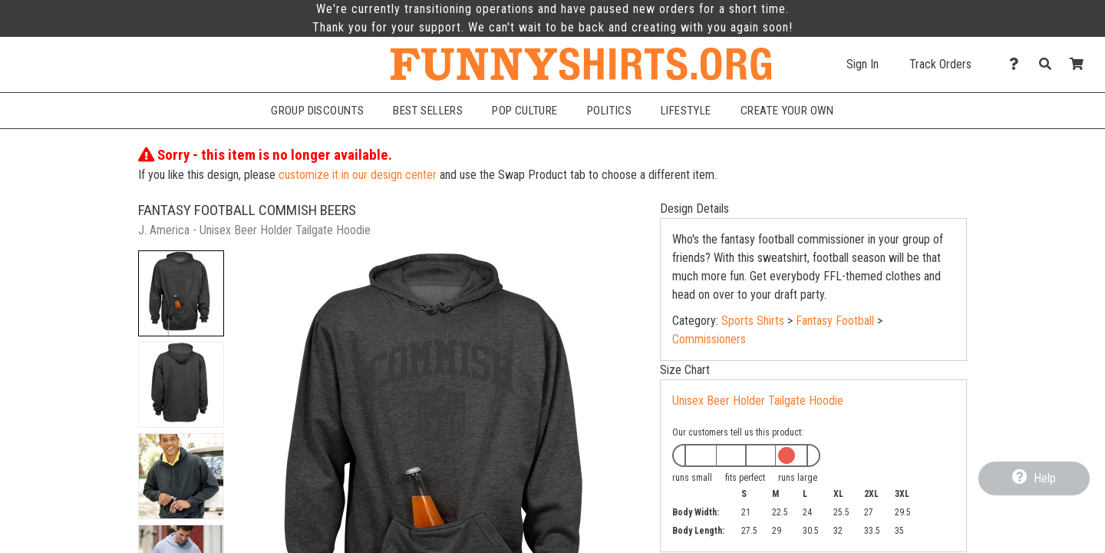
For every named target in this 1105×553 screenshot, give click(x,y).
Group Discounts (317, 111)
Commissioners (709, 339)
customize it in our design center (358, 174)
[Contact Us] (1018, 64)
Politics (609, 111)
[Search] (1049, 64)
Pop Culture (525, 111)
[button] (181, 293)
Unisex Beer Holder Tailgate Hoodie (757, 400)
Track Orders (940, 64)
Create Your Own (787, 111)
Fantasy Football (835, 320)
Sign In (862, 64)
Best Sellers (428, 111)
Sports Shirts (752, 320)
